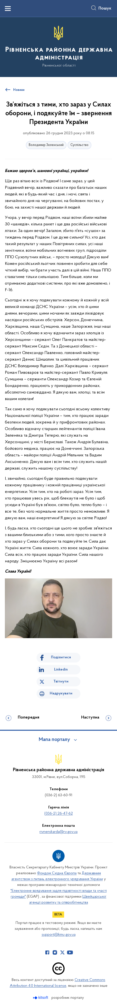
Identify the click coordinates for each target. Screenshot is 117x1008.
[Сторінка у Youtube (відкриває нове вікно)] (70, 952)
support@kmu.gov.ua (59, 935)
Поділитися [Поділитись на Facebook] (61, 657)
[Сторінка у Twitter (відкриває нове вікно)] (62, 952)
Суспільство (79, 145)
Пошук (104, 8)
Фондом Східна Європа (57, 873)
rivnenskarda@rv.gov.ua (58, 832)
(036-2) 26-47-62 (58, 814)
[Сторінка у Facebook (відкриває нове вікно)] (47, 952)
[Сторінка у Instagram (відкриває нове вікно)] (55, 952)
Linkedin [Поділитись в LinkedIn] (61, 670)
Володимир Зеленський (46, 145)
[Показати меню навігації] (8, 8)
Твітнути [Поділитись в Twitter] (60, 681)
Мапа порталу (54, 739)
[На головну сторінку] (58, 47)
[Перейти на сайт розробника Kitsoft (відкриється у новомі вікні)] (41, 997)
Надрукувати (61, 693)
